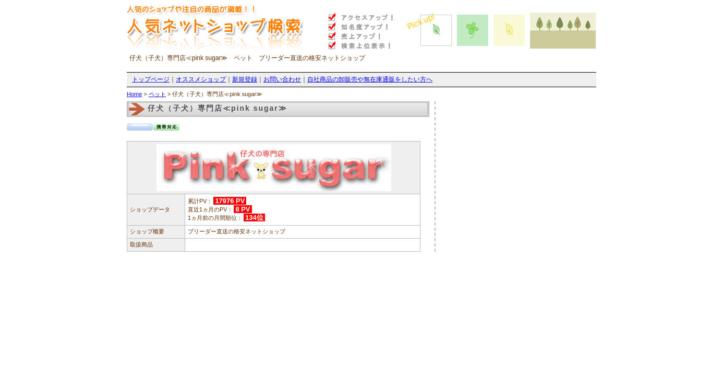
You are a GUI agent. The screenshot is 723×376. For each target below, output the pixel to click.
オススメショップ (201, 79)
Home (134, 94)
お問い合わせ (282, 79)
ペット (157, 94)
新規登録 (244, 79)
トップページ (151, 79)
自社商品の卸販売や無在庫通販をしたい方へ (369, 79)
